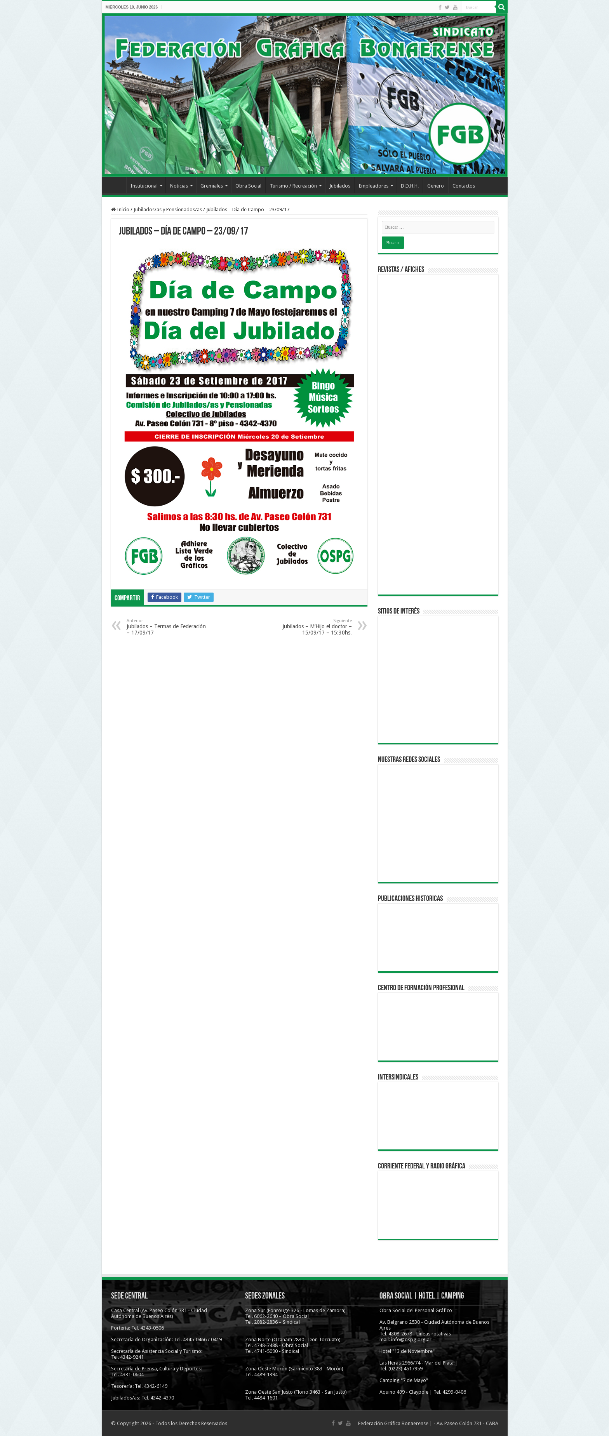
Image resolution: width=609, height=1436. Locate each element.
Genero (435, 186)
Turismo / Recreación (293, 186)
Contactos (463, 186)
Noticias (179, 186)
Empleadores (373, 186)
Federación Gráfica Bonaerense (393, 1423)
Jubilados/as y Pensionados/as (168, 209)
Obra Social (248, 186)
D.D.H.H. (410, 186)
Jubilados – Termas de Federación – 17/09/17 (166, 627)
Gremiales (211, 186)
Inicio (116, 185)
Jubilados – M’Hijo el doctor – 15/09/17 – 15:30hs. (312, 627)
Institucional (144, 186)
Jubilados (339, 186)
